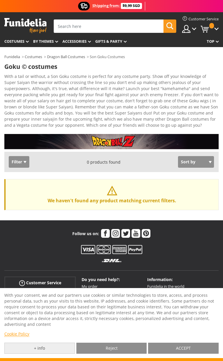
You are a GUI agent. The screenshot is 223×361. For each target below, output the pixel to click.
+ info (39, 348)
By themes (43, 41)
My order (90, 286)
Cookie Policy (16, 334)
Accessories (74, 41)
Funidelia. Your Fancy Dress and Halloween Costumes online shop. (25, 25)
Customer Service (40, 283)
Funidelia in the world (165, 286)
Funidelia (12, 56)
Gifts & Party (108, 41)
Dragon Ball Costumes (66, 56)
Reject (112, 348)
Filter (17, 162)
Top (210, 41)
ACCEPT (183, 348)
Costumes (14, 41)
